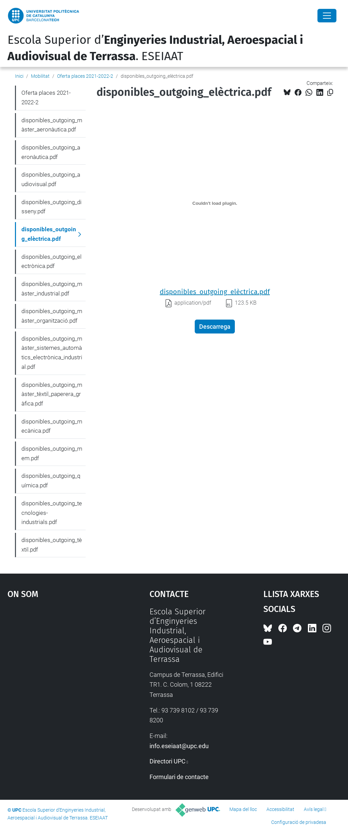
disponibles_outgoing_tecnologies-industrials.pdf (51, 512)
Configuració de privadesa (298, 822)
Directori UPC (168, 761)
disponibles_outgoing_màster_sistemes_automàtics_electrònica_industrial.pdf (51, 352)
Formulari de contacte (179, 776)
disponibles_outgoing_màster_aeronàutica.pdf (51, 125)
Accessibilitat (280, 809)
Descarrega (214, 326)
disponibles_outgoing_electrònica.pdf (51, 261)
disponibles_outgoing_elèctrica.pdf (215, 292)
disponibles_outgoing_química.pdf (50, 480)
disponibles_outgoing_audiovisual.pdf (50, 179)
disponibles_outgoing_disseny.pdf (51, 207)
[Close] (326, 15)
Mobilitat (40, 76)
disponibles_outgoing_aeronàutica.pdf (50, 152)
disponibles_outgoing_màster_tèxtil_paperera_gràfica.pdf (51, 394)
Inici (19, 76)
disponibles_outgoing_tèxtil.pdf (51, 545)
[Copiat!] (330, 92)
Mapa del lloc (243, 809)
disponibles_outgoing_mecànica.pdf (51, 426)
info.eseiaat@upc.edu (179, 746)
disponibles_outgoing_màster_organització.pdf (51, 316)
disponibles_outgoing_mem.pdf (51, 453)
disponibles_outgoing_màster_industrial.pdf (51, 289)
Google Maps (60, 658)
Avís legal (314, 809)
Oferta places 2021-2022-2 (85, 76)
